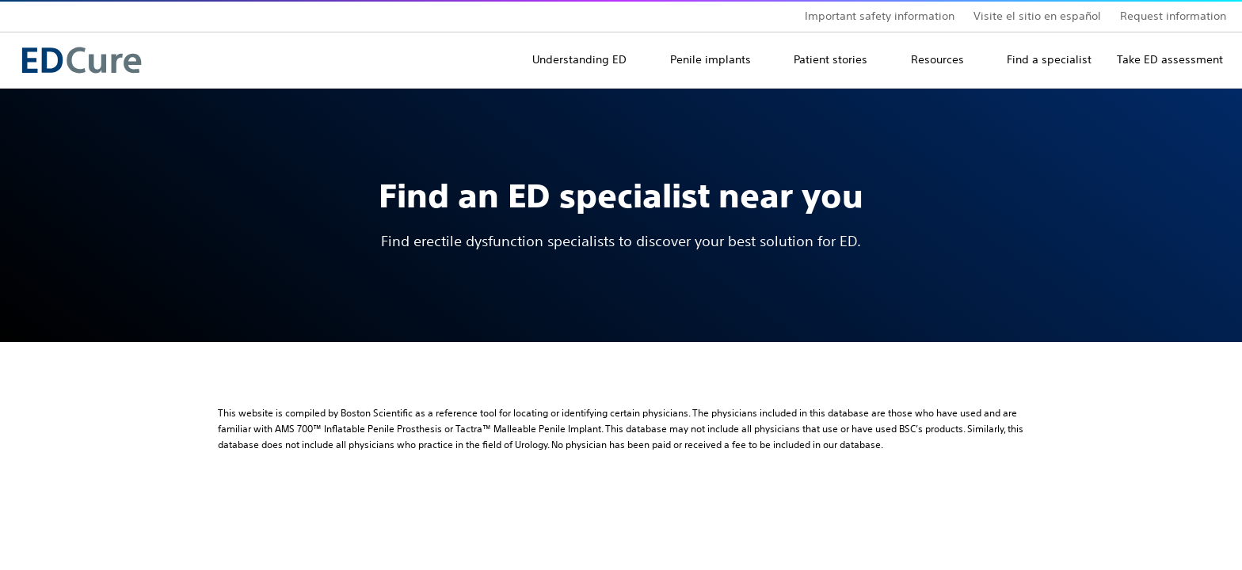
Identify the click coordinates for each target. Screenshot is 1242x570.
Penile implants (710, 59)
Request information (1173, 16)
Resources (937, 59)
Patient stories (830, 59)
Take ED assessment (1170, 59)
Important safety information (879, 16)
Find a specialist (1049, 59)
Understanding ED (579, 59)
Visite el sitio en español (1037, 16)
